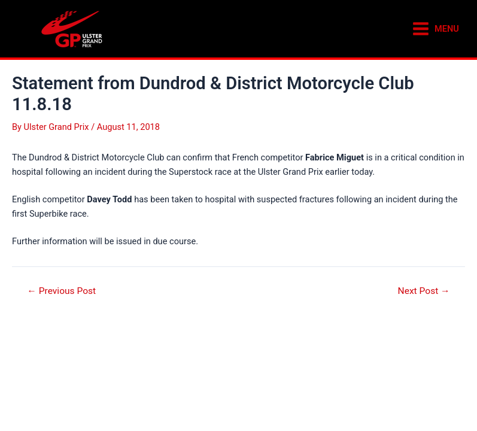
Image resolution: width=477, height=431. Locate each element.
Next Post (424, 291)
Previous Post (61, 291)
